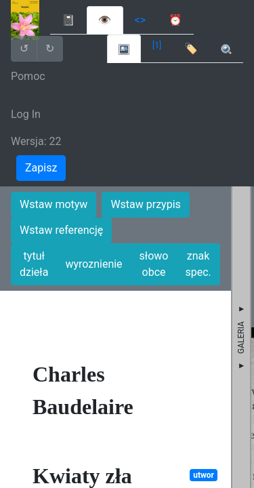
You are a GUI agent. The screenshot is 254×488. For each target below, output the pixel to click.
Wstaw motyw (53, 204)
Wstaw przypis (145, 204)
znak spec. (198, 264)
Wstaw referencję (61, 230)
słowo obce (154, 264)
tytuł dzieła (34, 264)
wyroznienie (93, 264)
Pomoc (28, 76)
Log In (26, 114)
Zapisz (41, 167)
